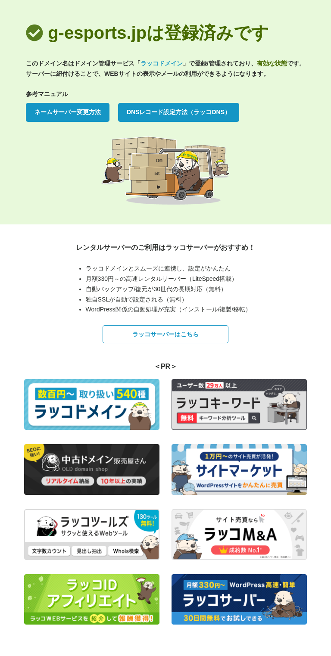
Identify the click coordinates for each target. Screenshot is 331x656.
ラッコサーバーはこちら (165, 334)
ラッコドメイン (162, 63)
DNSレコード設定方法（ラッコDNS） (179, 112)
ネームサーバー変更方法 (67, 112)
